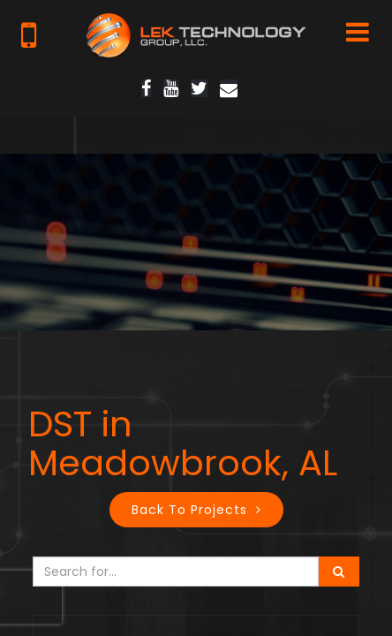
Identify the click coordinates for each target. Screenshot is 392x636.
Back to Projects (189, 510)
